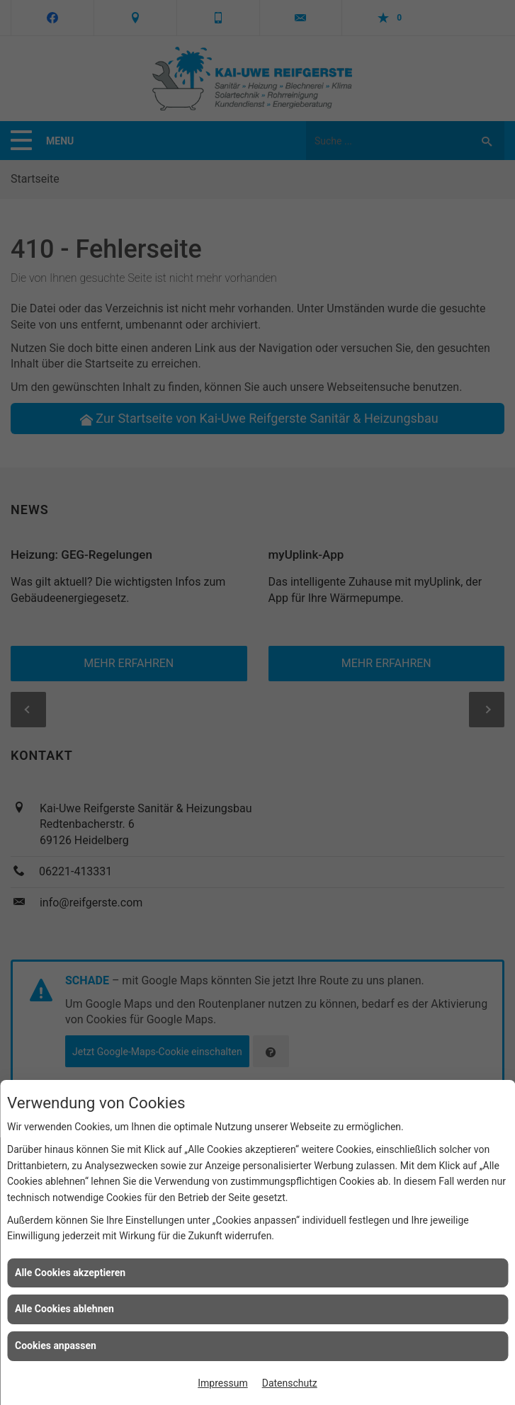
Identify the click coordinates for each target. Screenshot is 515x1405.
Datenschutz (289, 1383)
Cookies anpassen (55, 1345)
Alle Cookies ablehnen (64, 1308)
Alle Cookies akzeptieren (70, 1272)
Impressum (222, 1383)
